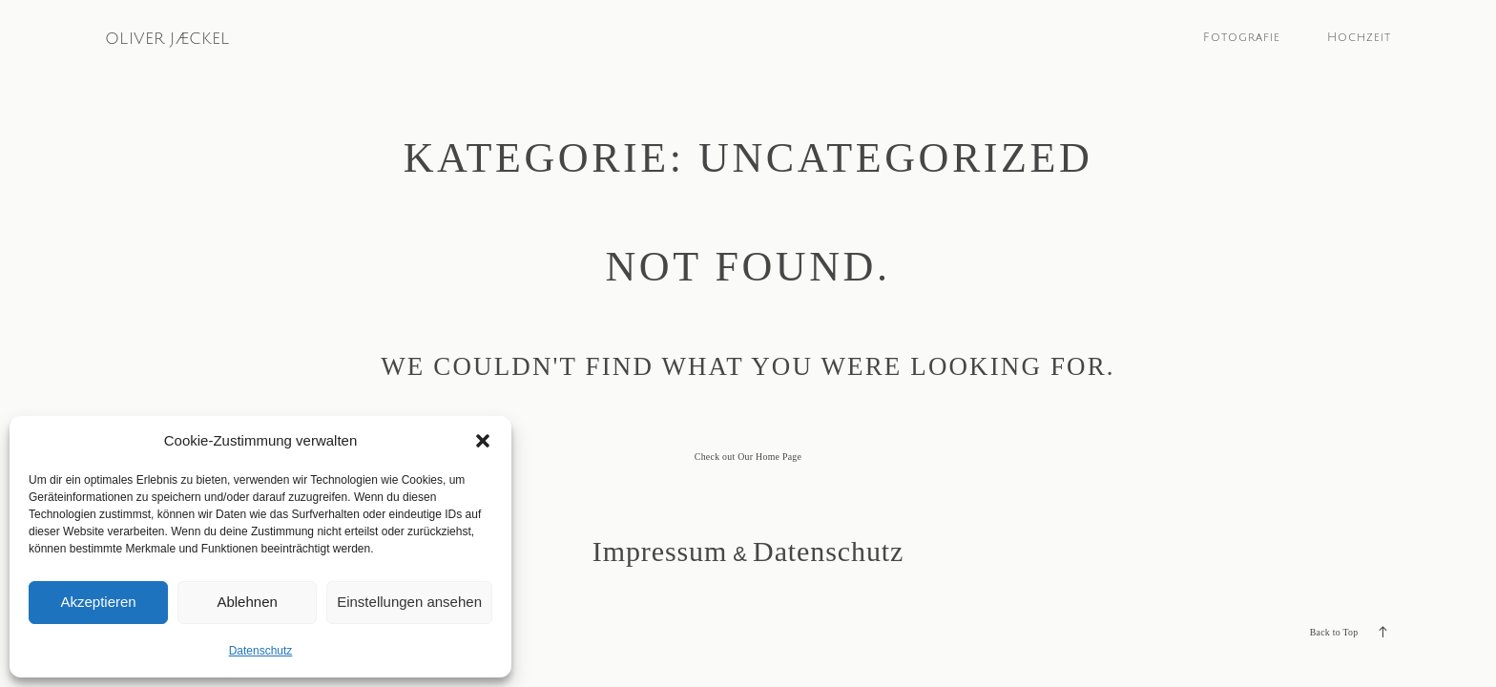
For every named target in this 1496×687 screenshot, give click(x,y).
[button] (482, 440)
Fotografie (1241, 37)
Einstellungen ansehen (409, 601)
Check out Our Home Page (748, 456)
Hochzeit (1359, 37)
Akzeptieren (97, 601)
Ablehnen (247, 601)
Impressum (659, 551)
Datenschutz (261, 650)
